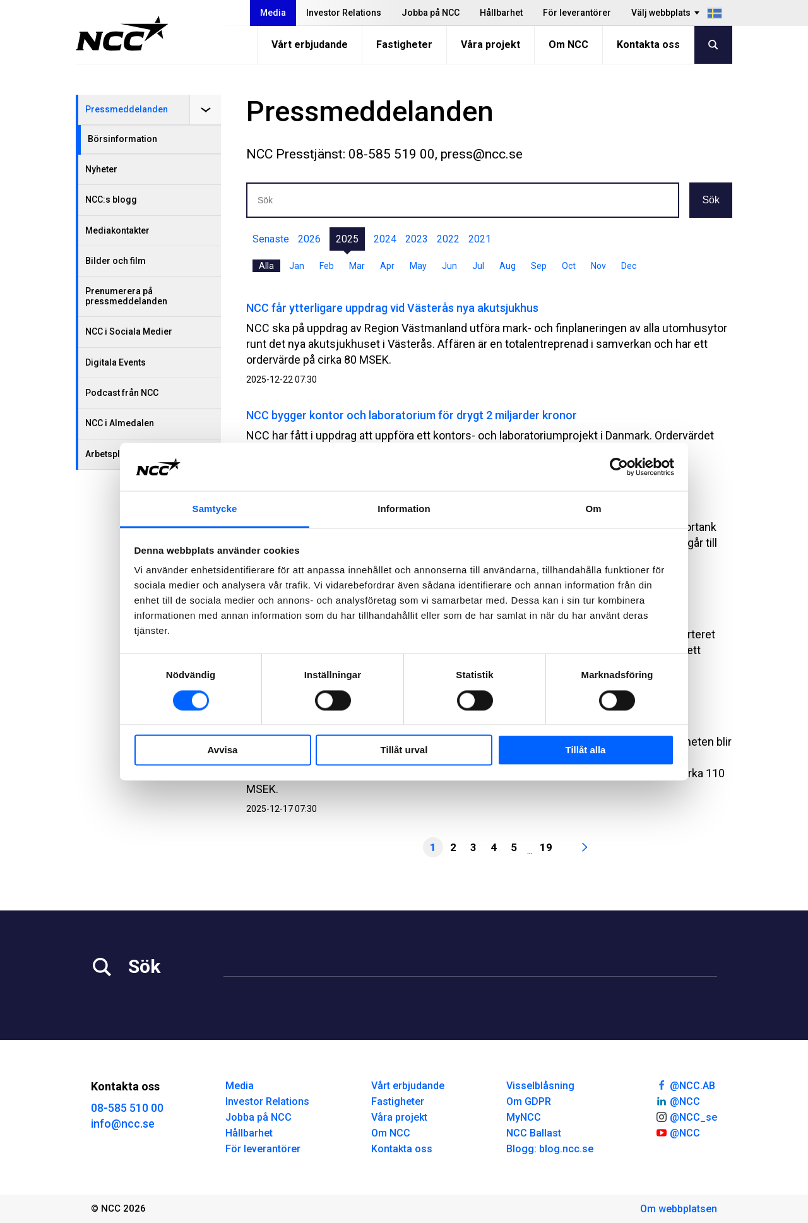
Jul (478, 266)
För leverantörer (577, 13)
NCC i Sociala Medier (128, 331)
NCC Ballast (533, 1133)
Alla (266, 266)
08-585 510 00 (127, 1107)
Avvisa (223, 750)
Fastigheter (404, 45)
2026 (309, 239)
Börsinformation (122, 139)
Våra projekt (490, 45)
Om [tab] (593, 509)
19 (546, 847)
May (418, 266)
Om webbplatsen (678, 1209)
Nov (598, 266)
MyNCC (523, 1117)
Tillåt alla (586, 750)
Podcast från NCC (121, 393)
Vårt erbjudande (309, 45)
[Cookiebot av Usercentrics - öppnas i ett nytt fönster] (619, 466)
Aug (507, 266)
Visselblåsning (540, 1086)
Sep (539, 266)
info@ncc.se (123, 1123)
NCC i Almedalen (119, 423)
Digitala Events (115, 362)
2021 (479, 239)
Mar (357, 266)
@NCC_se (686, 1116)
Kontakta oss (648, 45)
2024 (385, 239)
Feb (326, 266)
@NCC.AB (685, 1085)
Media (273, 13)
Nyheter (101, 169)
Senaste (270, 239)
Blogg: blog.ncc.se (549, 1149)
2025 (347, 239)
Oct (569, 266)
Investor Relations (343, 13)
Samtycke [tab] (215, 509)
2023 (416, 239)
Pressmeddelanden (126, 109)
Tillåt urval (404, 750)
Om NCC (568, 45)
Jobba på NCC (430, 13)
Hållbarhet (501, 13)
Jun (449, 266)
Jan (296, 266)
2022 (448, 239)
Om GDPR (528, 1101)
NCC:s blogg (111, 199)
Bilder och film (115, 261)
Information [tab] (404, 509)
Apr (387, 266)
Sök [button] (711, 199)
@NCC (677, 1100)
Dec (628, 266)
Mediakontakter (117, 230)
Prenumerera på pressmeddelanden (126, 296)
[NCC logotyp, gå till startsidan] (122, 33)
